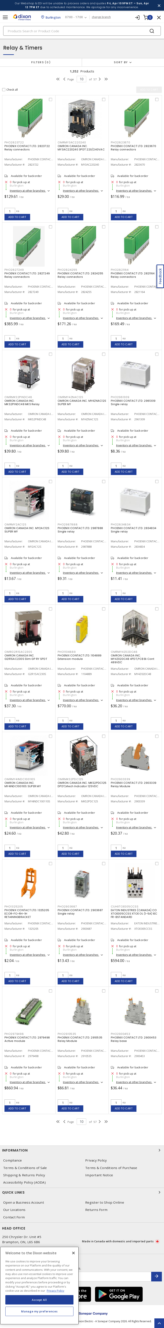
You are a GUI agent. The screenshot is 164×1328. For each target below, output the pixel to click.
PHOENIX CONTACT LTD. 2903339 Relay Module (133, 784)
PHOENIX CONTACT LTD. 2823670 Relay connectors (133, 147)
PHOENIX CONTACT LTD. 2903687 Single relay (80, 911)
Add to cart (17, 217)
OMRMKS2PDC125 (70, 779)
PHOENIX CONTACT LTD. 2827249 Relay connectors (27, 275)
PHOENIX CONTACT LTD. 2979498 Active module (27, 1039)
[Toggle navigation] (5, 17)
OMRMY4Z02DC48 (124, 652)
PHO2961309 (120, 397)
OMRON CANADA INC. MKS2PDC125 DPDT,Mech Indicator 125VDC (82, 784)
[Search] (82, 31)
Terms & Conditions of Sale (25, 1168)
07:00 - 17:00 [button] (74, 17)
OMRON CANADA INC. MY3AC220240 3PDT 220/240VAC (81, 147)
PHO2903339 (120, 779)
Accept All (39, 1300)
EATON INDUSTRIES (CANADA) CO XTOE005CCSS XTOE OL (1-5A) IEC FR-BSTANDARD (134, 913)
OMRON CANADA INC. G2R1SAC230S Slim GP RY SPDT (25, 657)
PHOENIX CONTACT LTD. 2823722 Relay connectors (27, 147)
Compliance (12, 1160)
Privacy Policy (96, 1160)
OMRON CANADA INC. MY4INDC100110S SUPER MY (22, 784)
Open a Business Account (23, 1202)
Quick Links (82, 1192)
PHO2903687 (67, 906)
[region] (39, 1286)
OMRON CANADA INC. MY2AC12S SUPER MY (27, 529)
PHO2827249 (14, 270)
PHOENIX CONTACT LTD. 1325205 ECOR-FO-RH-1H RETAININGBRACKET (26, 913)
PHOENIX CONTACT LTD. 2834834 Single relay (133, 529)
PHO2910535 (67, 1034)
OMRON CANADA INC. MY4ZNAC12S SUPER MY (82, 402)
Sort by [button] (121, 62)
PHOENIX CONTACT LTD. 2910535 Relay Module (80, 1039)
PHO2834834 (121, 524)
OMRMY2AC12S (15, 524)
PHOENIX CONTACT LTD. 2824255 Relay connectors (80, 275)
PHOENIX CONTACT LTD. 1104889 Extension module (79, 657)
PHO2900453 (120, 1034)
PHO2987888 (68, 524)
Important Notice (99, 1175)
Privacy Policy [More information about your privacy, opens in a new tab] (55, 1291)
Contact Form (14, 1217)
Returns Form (96, 1210)
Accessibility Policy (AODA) (24, 1182)
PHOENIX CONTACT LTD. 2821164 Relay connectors (133, 275)
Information (82, 1150)
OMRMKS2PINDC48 (18, 397)
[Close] (73, 1253)
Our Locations (14, 1210)
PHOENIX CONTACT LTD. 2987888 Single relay (80, 529)
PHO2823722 (14, 142)
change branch (101, 17)
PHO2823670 (120, 142)
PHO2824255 (67, 270)
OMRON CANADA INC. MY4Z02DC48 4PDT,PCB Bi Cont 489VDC (132, 659)
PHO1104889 (67, 652)
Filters (41, 62)
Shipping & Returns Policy (24, 1175)
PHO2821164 (120, 270)
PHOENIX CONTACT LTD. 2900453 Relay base (133, 1039)
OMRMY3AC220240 (72, 142)
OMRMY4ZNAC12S (70, 397)
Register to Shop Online (104, 1202)
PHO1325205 (13, 906)
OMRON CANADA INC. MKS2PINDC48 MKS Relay (22, 402)
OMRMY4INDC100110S (19, 779)
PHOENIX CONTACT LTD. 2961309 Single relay (133, 402)
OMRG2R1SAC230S (18, 652)
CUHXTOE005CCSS (125, 906)
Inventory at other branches (28, 191)
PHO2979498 (14, 1034)
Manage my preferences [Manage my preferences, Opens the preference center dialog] (39, 1311)
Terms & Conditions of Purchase (111, 1168)
